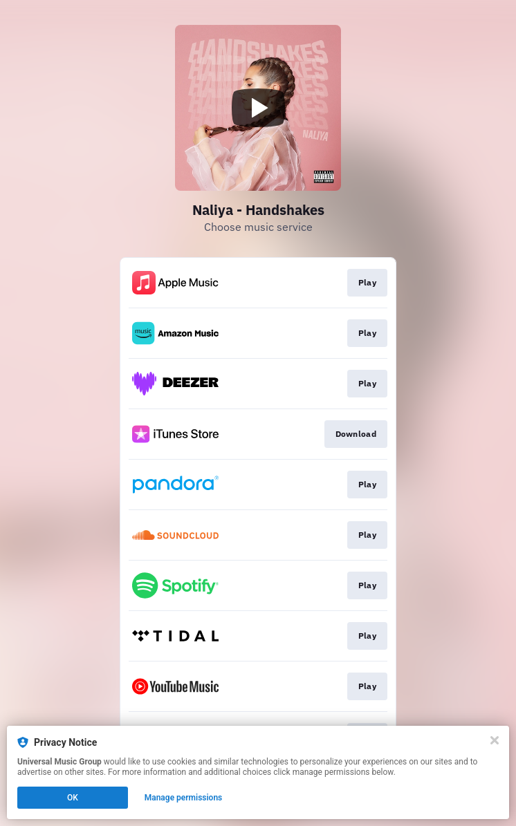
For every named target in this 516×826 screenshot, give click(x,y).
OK (72, 797)
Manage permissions (184, 797)
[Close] (494, 740)
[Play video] (258, 107)
